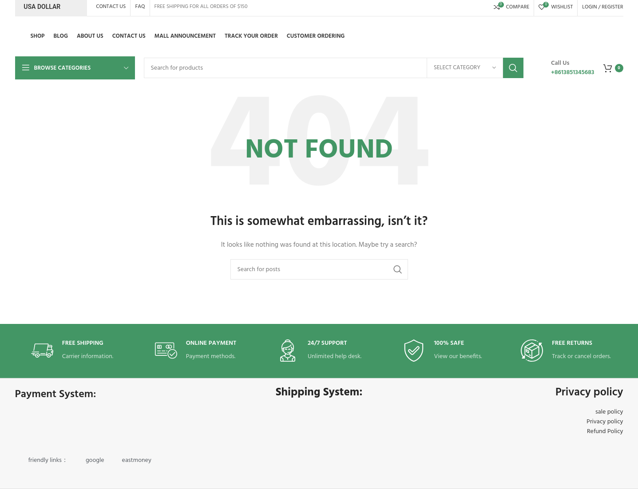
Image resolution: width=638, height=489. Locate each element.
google (95, 460)
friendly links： (48, 460)
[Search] (333, 68)
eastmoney (136, 460)
